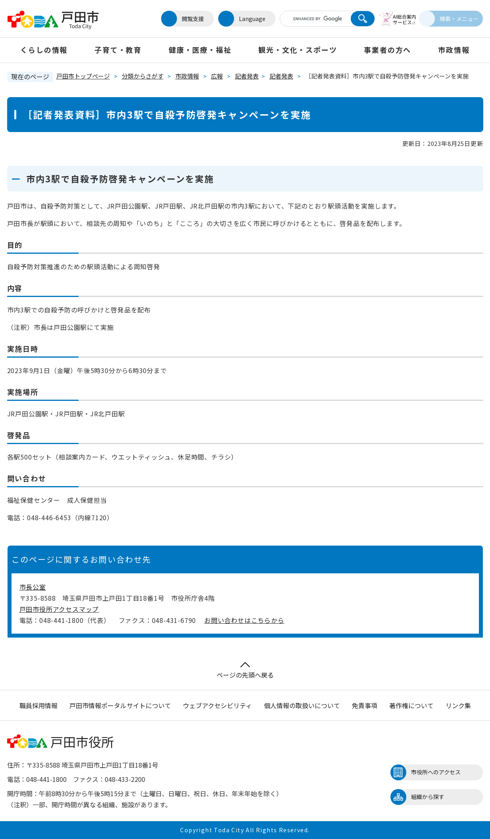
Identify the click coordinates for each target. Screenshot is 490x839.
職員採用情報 (38, 705)
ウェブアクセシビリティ (217, 705)
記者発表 (247, 76)
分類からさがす (142, 76)
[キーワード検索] (309, 18)
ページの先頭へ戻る (245, 671)
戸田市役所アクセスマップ (59, 609)
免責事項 (364, 705)
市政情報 (453, 49)
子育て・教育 (118, 49)
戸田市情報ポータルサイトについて (120, 705)
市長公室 (32, 587)
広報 (217, 76)
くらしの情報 (43, 49)
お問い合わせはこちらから (244, 620)
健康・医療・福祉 (200, 49)
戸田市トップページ (83, 76)
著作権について (411, 705)
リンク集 (458, 705)
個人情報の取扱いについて (302, 705)
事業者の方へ (387, 49)
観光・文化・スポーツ (297, 49)
